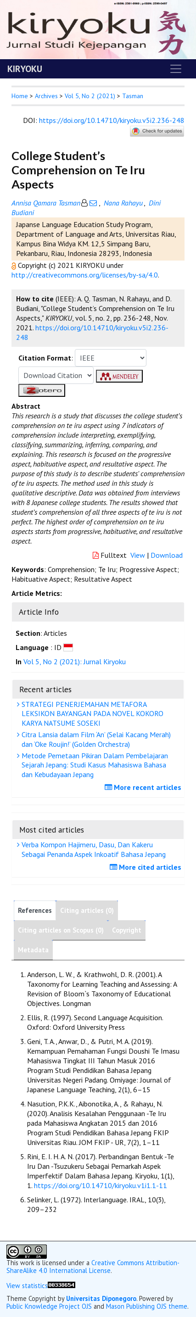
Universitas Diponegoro (101, 1298)
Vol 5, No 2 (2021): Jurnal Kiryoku (74, 661)
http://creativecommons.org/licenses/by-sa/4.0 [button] (84, 274)
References (35, 910)
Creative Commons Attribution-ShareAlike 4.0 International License (92, 1266)
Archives (46, 96)
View (137, 555)
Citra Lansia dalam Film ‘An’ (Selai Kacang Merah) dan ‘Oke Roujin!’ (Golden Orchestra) (95, 739)
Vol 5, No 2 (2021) (90, 96)
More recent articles (144, 787)
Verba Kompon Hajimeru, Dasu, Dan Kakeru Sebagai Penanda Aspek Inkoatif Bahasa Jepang (92, 849)
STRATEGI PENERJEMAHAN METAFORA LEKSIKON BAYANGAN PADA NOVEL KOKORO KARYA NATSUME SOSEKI (91, 714)
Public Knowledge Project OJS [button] (49, 1306)
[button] (14, 265)
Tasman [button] (132, 96)
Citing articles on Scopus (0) (61, 930)
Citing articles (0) (87, 910)
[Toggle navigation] (176, 69)
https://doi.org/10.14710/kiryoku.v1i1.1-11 (100, 1185)
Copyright (126, 930)
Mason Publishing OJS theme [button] (146, 1306)
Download (167, 555)
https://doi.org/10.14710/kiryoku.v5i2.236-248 (112, 120)
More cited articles (146, 867)
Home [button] (19, 96)
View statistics (27, 1285)
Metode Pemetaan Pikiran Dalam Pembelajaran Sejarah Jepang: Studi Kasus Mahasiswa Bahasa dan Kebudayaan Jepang (93, 765)
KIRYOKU (24, 69)
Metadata (33, 949)
